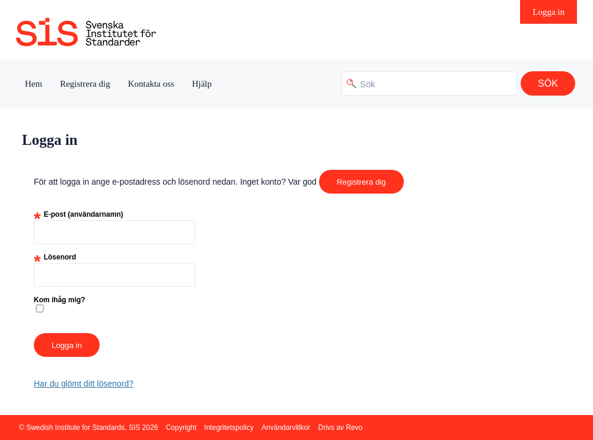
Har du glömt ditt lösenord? (83, 383)
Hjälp (202, 83)
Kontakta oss (151, 83)
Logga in (549, 12)
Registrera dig (85, 83)
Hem (33, 83)
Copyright (181, 427)
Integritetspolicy (228, 427)
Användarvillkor (286, 427)
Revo (354, 427)
